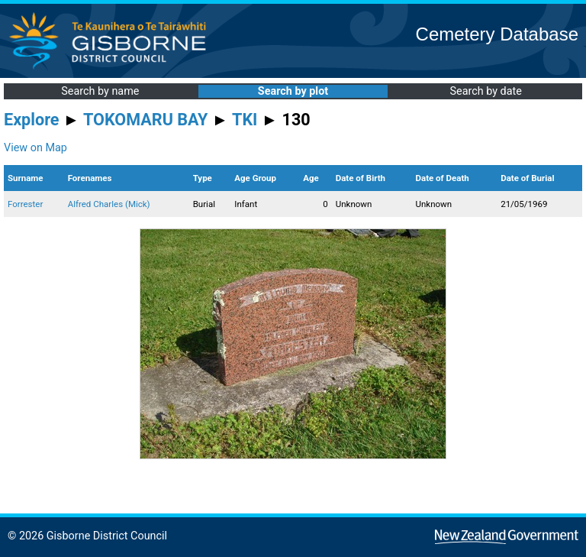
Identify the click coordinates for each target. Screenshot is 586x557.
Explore (32, 119)
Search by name (100, 91)
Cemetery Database (497, 34)
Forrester (25, 204)
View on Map (35, 147)
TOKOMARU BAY (145, 119)
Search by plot (293, 91)
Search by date (485, 91)
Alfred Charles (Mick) (109, 204)
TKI (244, 119)
